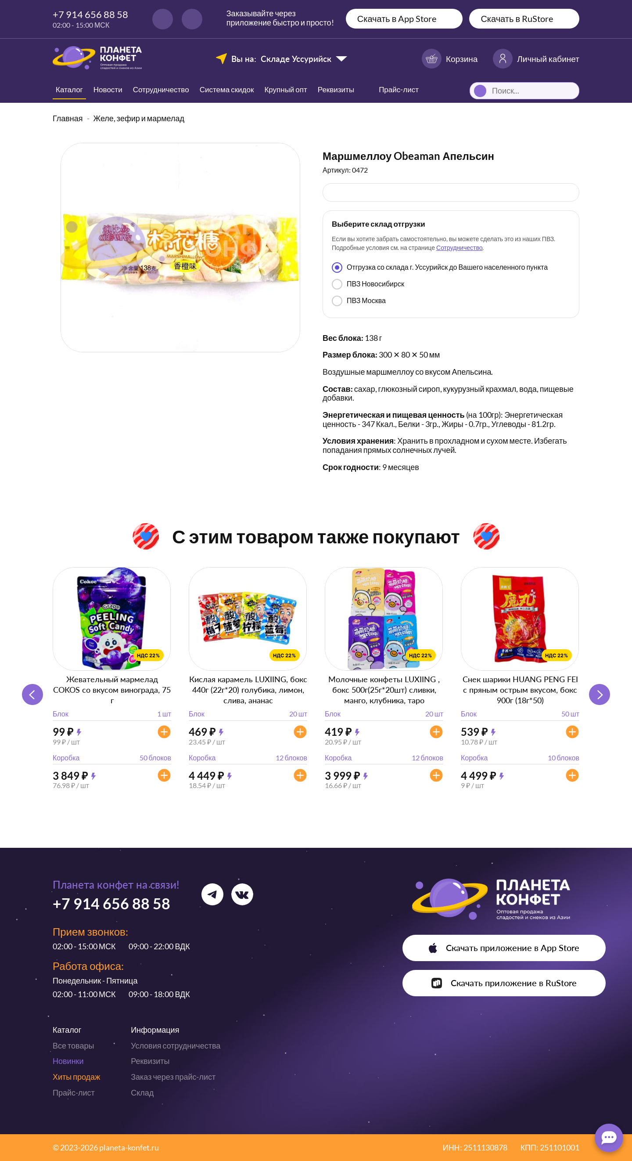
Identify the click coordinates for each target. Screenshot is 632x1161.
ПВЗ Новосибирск (368, 284)
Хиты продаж (76, 1076)
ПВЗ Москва (359, 301)
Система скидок (227, 89)
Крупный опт (285, 89)
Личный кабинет (536, 59)
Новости (107, 89)
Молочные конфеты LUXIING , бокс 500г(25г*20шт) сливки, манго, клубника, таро (384, 689)
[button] (599, 694)
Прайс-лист (74, 1092)
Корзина (450, 59)
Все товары (73, 1045)
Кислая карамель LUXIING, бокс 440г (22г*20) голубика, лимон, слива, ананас (248, 689)
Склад (142, 1092)
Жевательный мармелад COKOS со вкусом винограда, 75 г (112, 689)
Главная (68, 118)
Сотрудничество (161, 89)
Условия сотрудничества (175, 1045)
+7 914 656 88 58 (90, 14)
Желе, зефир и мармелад (139, 118)
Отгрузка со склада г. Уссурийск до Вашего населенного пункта (440, 267)
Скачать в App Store (397, 18)
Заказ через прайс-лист (173, 1076)
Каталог (69, 89)
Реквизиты (336, 89)
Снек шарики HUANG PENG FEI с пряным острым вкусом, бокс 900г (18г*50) (520, 689)
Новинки (68, 1061)
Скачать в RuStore (517, 18)
